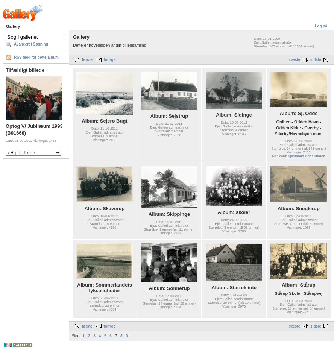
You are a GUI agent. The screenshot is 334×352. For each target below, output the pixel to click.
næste (294, 60)
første (87, 60)
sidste (315, 60)
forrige (110, 60)
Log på (321, 26)
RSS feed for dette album (36, 57)
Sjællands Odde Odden (306, 156)
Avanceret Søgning (31, 44)
